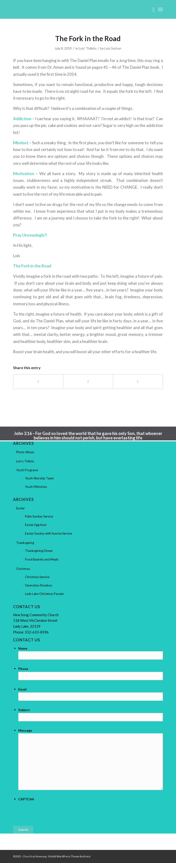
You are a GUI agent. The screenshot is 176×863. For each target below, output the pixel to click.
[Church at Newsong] (73, 9)
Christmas (23, 569)
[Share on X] (88, 381)
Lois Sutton (112, 48)
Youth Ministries (36, 487)
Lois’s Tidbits (25, 461)
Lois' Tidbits (88, 48)
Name (22, 648)
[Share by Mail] (138, 381)
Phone (23, 669)
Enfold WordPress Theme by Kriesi (69, 856)
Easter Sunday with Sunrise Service (48, 533)
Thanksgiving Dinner (39, 551)
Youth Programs (27, 470)
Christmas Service (37, 577)
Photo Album (25, 452)
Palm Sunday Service (39, 516)
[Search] (151, 9)
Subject (24, 710)
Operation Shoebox (38, 585)
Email (22, 689)
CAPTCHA (26, 799)
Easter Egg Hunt (36, 525)
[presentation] (53, 811)
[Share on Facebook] (38, 381)
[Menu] (160, 9)
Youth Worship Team (39, 478)
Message (25, 730)
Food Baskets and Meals (41, 559)
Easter (20, 508)
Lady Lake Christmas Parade (44, 594)
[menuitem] (151, 9)
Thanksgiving (25, 543)
